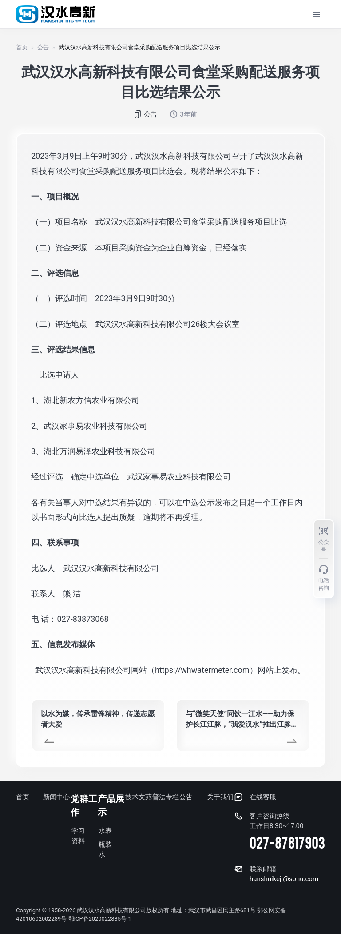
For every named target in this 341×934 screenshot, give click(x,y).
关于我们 (220, 797)
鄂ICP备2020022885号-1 (100, 919)
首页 (22, 47)
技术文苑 (138, 797)
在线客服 (263, 797)
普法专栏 (165, 797)
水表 (105, 831)
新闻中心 (56, 797)
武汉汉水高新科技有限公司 (111, 910)
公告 (43, 47)
